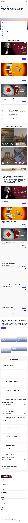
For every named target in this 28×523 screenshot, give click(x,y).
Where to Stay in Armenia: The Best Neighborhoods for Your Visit (8, 339)
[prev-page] (13, 106)
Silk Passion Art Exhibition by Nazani (12, 454)
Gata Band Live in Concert (10, 445)
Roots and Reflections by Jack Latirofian (9, 77)
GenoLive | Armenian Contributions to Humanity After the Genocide (13, 284)
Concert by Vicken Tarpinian (7, 200)
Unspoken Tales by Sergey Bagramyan (8, 263)
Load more (14, 313)
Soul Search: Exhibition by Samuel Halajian (13, 427)
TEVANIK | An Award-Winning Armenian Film (14, 463)
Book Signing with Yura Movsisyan (12, 436)
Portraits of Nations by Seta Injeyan (8, 98)
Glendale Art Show (5, 305)
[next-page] (15, 106)
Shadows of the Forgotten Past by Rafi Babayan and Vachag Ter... (15, 418)
